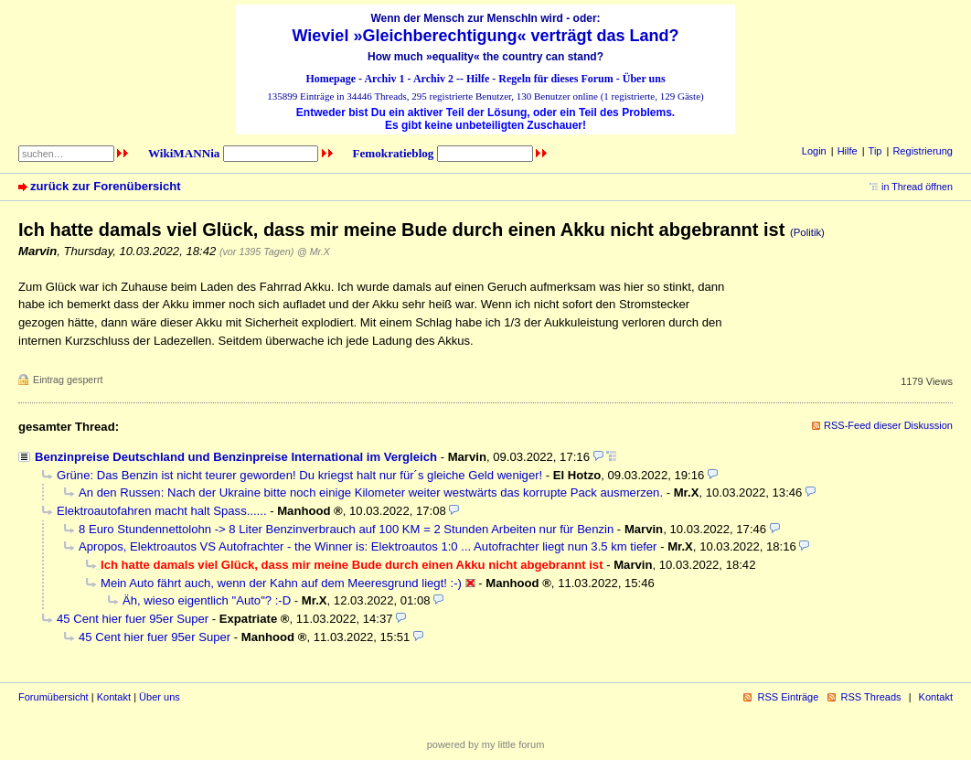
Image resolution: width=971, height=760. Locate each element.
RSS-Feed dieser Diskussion (888, 425)
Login (814, 150)
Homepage (330, 78)
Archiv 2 (433, 78)
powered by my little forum (486, 744)
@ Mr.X (313, 251)
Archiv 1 (384, 78)
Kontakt (114, 696)
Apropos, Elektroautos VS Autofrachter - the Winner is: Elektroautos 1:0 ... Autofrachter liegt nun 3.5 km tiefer (367, 546)
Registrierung (922, 150)
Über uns (644, 78)
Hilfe (477, 78)
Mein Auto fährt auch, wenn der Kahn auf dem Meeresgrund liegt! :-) (281, 583)
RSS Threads (871, 696)
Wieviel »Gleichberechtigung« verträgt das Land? (486, 36)
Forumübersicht (53, 696)
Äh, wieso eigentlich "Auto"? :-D (207, 600)
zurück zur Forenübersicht (105, 186)
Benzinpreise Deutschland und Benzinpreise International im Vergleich (236, 457)
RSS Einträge (787, 696)
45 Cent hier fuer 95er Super (132, 619)
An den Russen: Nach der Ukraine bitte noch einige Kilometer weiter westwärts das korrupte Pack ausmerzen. (371, 492)
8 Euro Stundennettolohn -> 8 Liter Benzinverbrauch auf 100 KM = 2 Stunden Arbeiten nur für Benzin (346, 529)
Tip (875, 150)
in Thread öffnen (917, 186)
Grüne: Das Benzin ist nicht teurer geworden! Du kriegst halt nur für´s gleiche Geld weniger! (299, 475)
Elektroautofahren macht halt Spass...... (162, 511)
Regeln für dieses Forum (555, 78)
